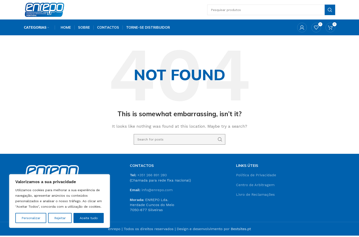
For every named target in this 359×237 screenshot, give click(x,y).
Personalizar (31, 218)
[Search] (272, 10)
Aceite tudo (89, 218)
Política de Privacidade (256, 176)
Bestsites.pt (241, 230)
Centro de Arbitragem (255, 186)
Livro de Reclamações (255, 196)
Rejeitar (60, 218)
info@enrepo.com (157, 191)
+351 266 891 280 (152, 176)
